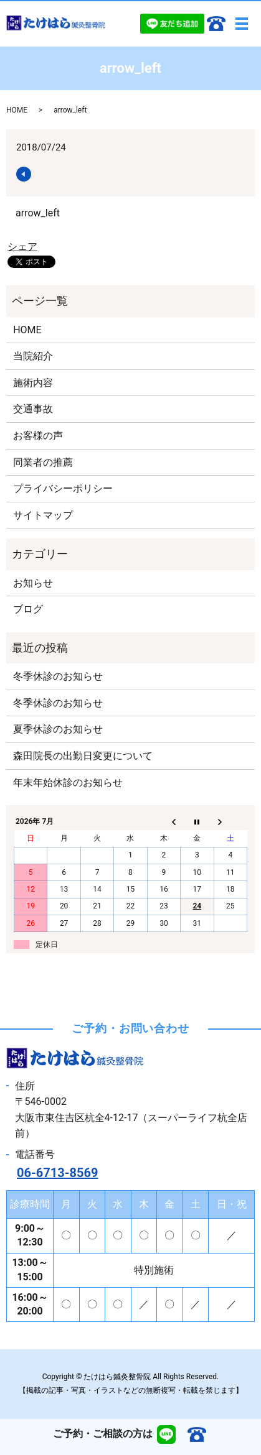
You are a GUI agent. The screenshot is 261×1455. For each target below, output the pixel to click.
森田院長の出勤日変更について (83, 756)
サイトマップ (43, 515)
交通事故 (33, 409)
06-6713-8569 (57, 1172)
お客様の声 (38, 435)
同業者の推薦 (43, 462)
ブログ (28, 609)
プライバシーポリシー (63, 488)
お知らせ (33, 583)
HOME (16, 110)
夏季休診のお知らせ (58, 729)
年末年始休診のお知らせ (68, 782)
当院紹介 (33, 356)
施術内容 (33, 383)
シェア (22, 246)
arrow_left (38, 213)
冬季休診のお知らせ (58, 676)
